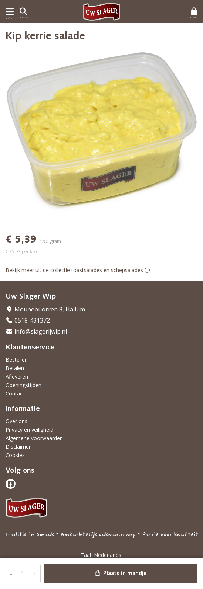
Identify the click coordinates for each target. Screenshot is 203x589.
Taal (86, 554)
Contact (15, 393)
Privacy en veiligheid (29, 429)
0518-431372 (28, 320)
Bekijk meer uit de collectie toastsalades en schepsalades (78, 269)
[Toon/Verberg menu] (8, 11)
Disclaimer (18, 446)
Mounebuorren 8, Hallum (45, 309)
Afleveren (17, 376)
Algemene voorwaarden (34, 438)
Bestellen (17, 359)
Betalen (15, 368)
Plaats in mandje (121, 573)
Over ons (16, 421)
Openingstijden (23, 384)
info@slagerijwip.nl (36, 331)
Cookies (15, 455)
